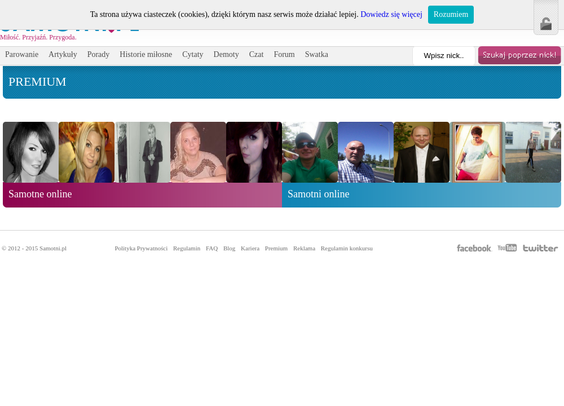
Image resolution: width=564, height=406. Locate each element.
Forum (284, 54)
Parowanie (21, 54)
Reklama (304, 248)
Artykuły (63, 54)
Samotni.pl (53, 248)
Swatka (316, 54)
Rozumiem (451, 14)
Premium (276, 248)
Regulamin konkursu (347, 248)
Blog (229, 248)
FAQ (212, 248)
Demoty (226, 54)
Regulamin (186, 248)
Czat (256, 54)
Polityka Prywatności (141, 248)
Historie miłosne (146, 54)
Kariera (250, 248)
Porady (98, 54)
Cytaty (192, 54)
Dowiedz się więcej (391, 14)
